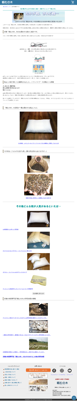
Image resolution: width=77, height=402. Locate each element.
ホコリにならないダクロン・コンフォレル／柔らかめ (17, 250)
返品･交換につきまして (11, 380)
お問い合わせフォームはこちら (39, 370)
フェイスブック (54, 372)
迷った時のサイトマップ (11, 385)
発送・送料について (10, 377)
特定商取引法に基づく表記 (12, 369)
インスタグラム (62, 372)
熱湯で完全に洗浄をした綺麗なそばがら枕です (38, 198)
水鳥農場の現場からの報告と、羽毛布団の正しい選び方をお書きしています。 (24, 352)
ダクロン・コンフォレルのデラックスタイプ (15, 272)
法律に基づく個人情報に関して (13, 382)
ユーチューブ (70, 372)
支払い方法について (10, 374)
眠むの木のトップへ (7, 6)
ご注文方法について (10, 372)
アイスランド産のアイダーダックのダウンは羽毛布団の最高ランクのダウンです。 (25, 318)
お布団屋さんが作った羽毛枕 (10, 229)
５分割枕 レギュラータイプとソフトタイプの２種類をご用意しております (38, 143)
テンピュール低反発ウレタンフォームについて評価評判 (18, 288)
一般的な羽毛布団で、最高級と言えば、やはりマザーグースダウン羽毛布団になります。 (27, 335)
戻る (74, 397)
